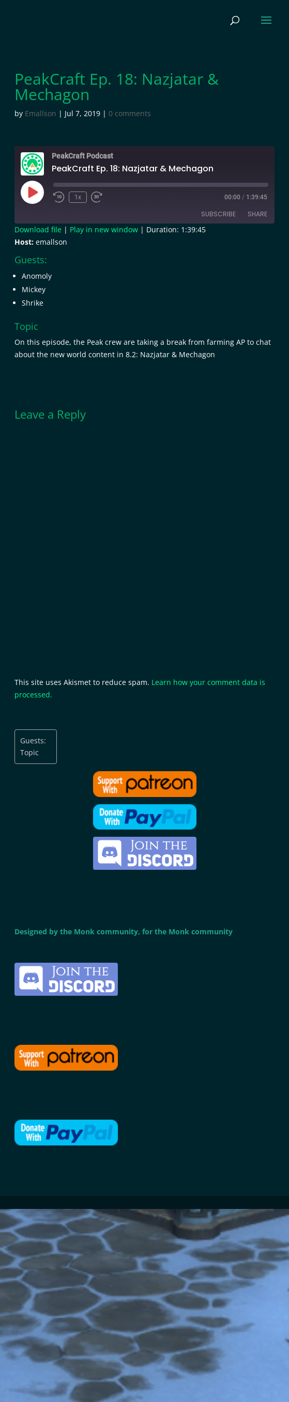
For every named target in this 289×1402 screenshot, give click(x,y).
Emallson (40, 113)
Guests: (33, 740)
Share (257, 214)
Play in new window (104, 229)
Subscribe (218, 214)
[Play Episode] (32, 192)
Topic (29, 752)
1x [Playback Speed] (77, 197)
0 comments (130, 113)
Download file (38, 229)
